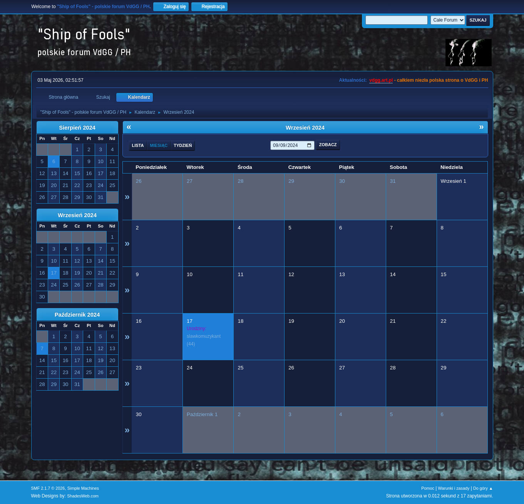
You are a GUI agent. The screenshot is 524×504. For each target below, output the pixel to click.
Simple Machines (83, 488)
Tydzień (183, 145)
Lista (138, 145)
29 (291, 181)
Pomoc (427, 488)
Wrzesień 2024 (77, 215)
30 (342, 181)
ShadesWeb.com (83, 496)
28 (240, 181)
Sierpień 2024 (77, 128)
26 (139, 181)
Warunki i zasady (454, 488)
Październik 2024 (77, 315)
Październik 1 (202, 414)
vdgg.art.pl (381, 80)
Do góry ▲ (483, 488)
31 (393, 181)
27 (190, 181)
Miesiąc (158, 145)
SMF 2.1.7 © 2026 (48, 488)
